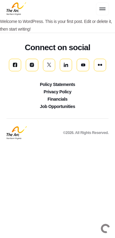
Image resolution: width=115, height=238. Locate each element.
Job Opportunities (57, 106)
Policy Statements (57, 84)
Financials (57, 99)
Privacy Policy (57, 91)
